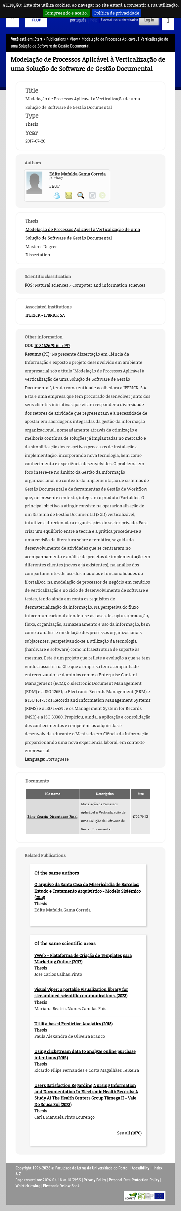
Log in (149, 20)
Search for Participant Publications (80, 195)
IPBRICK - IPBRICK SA (45, 315)
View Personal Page (57, 195)
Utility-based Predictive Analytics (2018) (73, 1024)
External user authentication (119, 20)
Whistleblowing (28, 1186)
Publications (56, 39)
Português (78, 20)
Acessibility (140, 1168)
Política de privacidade (116, 13)
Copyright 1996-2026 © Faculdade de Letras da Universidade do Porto (72, 1168)
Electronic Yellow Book (61, 1186)
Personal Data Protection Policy (134, 1180)
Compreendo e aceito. (66, 13)
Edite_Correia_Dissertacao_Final (52, 816)
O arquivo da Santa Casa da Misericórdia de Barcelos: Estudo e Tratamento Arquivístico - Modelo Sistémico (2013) (87, 890)
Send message (69, 195)
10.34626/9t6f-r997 (52, 345)
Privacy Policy (95, 1180)
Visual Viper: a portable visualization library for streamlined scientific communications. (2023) (81, 992)
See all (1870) (129, 1133)
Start (38, 39)
